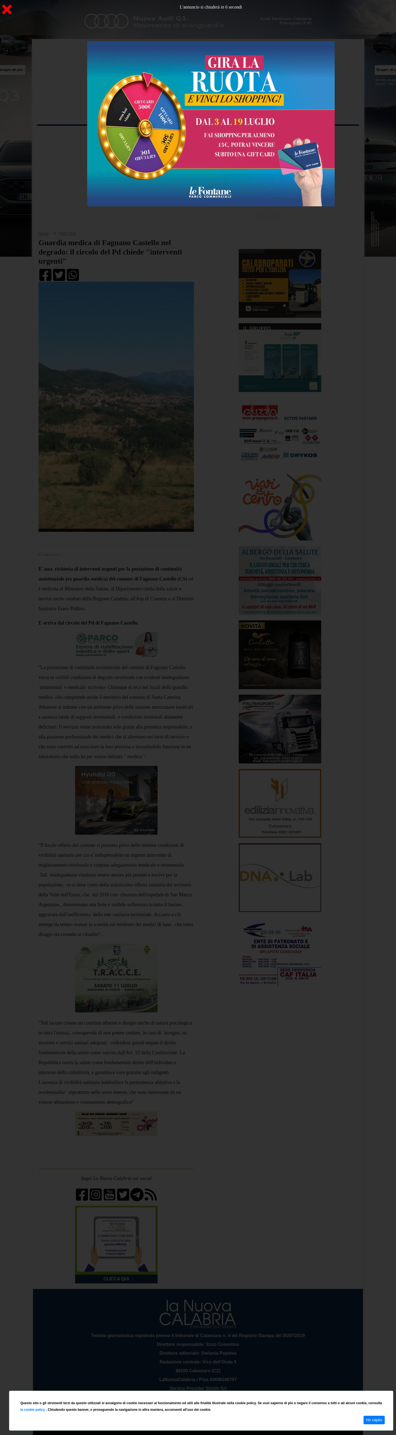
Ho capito (374, 1420)
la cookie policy (33, 1410)
